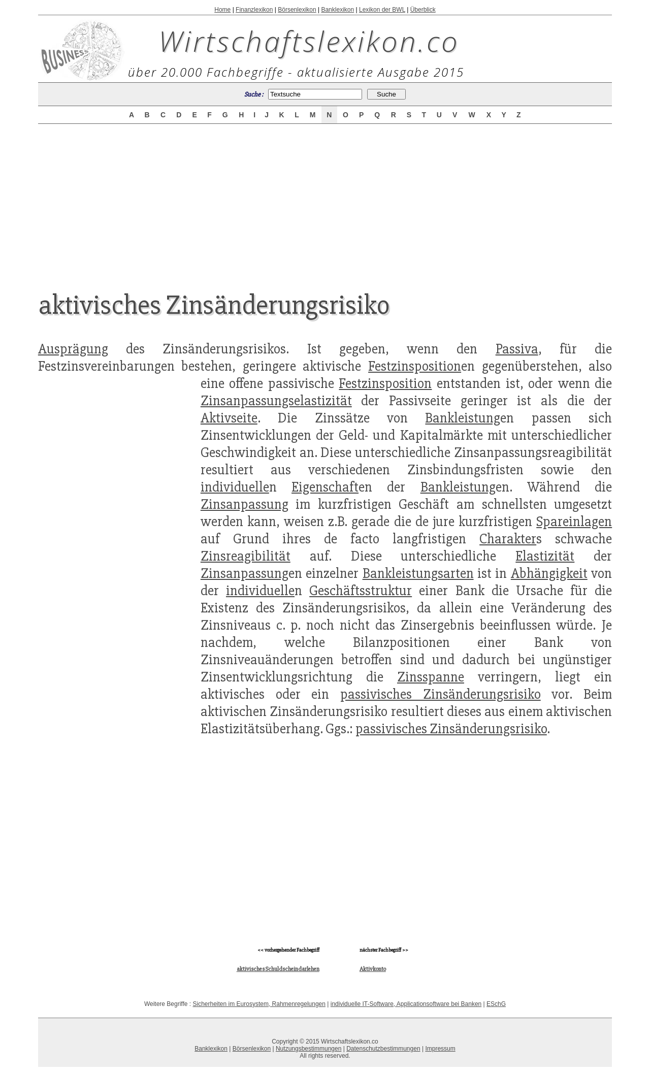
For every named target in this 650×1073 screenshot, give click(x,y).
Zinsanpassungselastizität (276, 400)
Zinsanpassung (244, 504)
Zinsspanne (430, 677)
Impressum (440, 1048)
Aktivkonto (373, 969)
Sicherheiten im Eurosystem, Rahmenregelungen (259, 1003)
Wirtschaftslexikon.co (309, 40)
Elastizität (544, 556)
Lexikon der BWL (382, 9)
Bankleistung (462, 418)
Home (222, 9)
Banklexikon (337, 9)
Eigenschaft (325, 487)
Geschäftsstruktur (360, 590)
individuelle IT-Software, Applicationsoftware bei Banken (406, 1003)
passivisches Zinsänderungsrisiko (440, 694)
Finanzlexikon (254, 9)
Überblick (423, 9)
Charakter (507, 538)
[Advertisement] (325, 199)
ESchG (496, 1003)
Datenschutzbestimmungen (383, 1048)
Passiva (517, 348)
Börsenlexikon (297, 9)
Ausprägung (73, 348)
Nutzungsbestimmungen (308, 1048)
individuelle (235, 487)
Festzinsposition (414, 366)
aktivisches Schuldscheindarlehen (278, 969)
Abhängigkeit (549, 573)
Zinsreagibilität (245, 556)
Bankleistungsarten (418, 573)
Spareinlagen (574, 521)
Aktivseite (229, 418)
